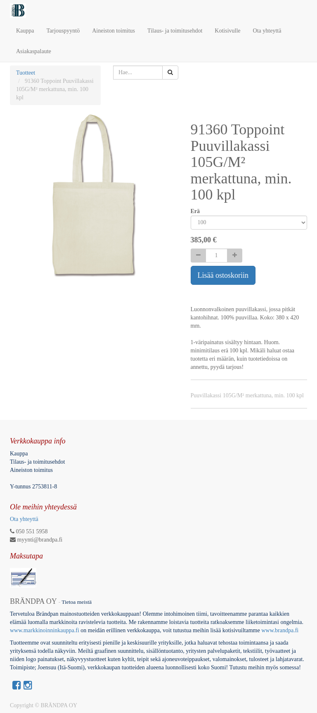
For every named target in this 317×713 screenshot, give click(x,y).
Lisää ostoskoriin (223, 275)
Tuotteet (25, 73)
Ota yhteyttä (24, 519)
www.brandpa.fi (280, 630)
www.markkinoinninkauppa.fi (44, 630)
